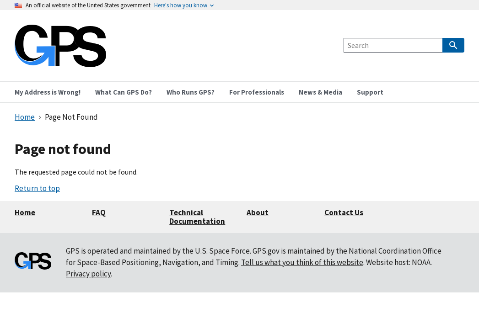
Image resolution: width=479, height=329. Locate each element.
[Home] (60, 61)
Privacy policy (88, 274)
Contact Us (343, 212)
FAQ (99, 212)
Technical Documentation (197, 216)
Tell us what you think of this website (302, 262)
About (258, 212)
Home (25, 212)
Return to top (37, 188)
